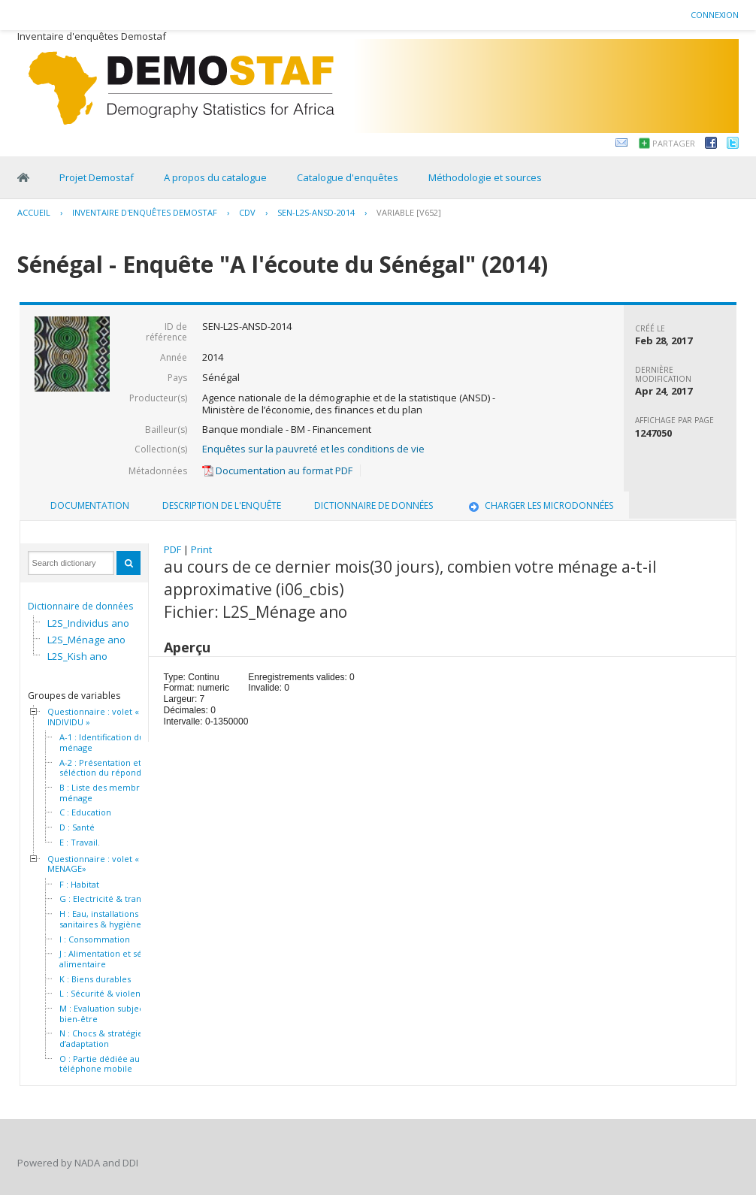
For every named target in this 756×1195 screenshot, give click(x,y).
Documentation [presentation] (89, 505)
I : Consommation (94, 939)
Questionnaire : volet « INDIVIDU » (93, 716)
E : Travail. (79, 842)
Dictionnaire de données (80, 606)
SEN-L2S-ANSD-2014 (316, 212)
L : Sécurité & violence (104, 993)
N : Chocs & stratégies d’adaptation (103, 1038)
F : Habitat (79, 884)
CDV (247, 212)
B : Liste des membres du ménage (110, 792)
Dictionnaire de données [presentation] (373, 505)
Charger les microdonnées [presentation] (539, 505)
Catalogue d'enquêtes (347, 177)
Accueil (33, 212)
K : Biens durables (95, 979)
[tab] (90, 506)
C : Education (85, 812)
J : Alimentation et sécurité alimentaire (112, 958)
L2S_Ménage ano (86, 640)
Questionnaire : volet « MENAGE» (93, 864)
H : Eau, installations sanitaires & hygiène (100, 919)
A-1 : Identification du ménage (101, 742)
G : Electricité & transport (110, 899)
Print (201, 549)
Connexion (715, 14)
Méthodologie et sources (485, 177)
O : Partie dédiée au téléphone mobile (99, 1064)
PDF (172, 549)
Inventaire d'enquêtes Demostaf (144, 212)
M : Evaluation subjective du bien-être (115, 1013)
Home (23, 177)
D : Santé (77, 827)
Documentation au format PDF (277, 470)
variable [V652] (408, 212)
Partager (673, 143)
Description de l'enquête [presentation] (221, 505)
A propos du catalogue (215, 177)
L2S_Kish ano (77, 656)
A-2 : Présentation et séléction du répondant (106, 768)
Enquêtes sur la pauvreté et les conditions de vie (313, 448)
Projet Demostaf (96, 177)
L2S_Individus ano (88, 623)
